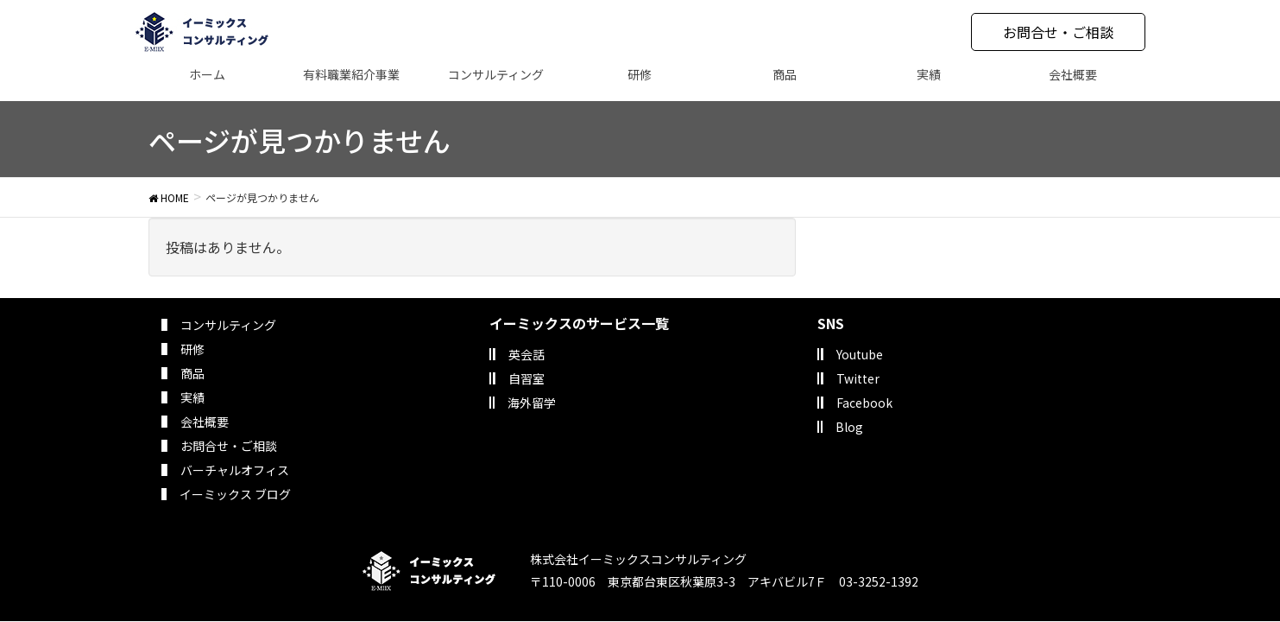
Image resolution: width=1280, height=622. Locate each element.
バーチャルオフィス (234, 470)
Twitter (858, 378)
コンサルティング (228, 325)
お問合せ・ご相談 (1058, 32)
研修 (192, 349)
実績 (192, 397)
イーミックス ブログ (235, 494)
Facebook (864, 403)
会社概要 (204, 422)
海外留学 (532, 403)
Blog (849, 427)
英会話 (526, 354)
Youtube (859, 354)
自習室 (526, 378)
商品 (192, 373)
